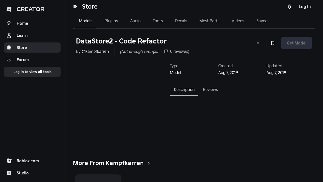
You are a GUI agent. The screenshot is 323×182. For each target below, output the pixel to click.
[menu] (75, 6)
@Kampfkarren (95, 51)
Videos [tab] (238, 20)
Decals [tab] (181, 20)
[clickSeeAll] (149, 163)
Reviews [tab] (210, 89)
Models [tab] (85, 20)
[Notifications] (289, 6)
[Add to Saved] (272, 43)
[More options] (258, 43)
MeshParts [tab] (209, 20)
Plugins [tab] (111, 20)
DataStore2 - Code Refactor (121, 41)
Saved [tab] (261, 20)
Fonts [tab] (158, 20)
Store (90, 6)
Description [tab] (184, 89)
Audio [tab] (135, 20)
